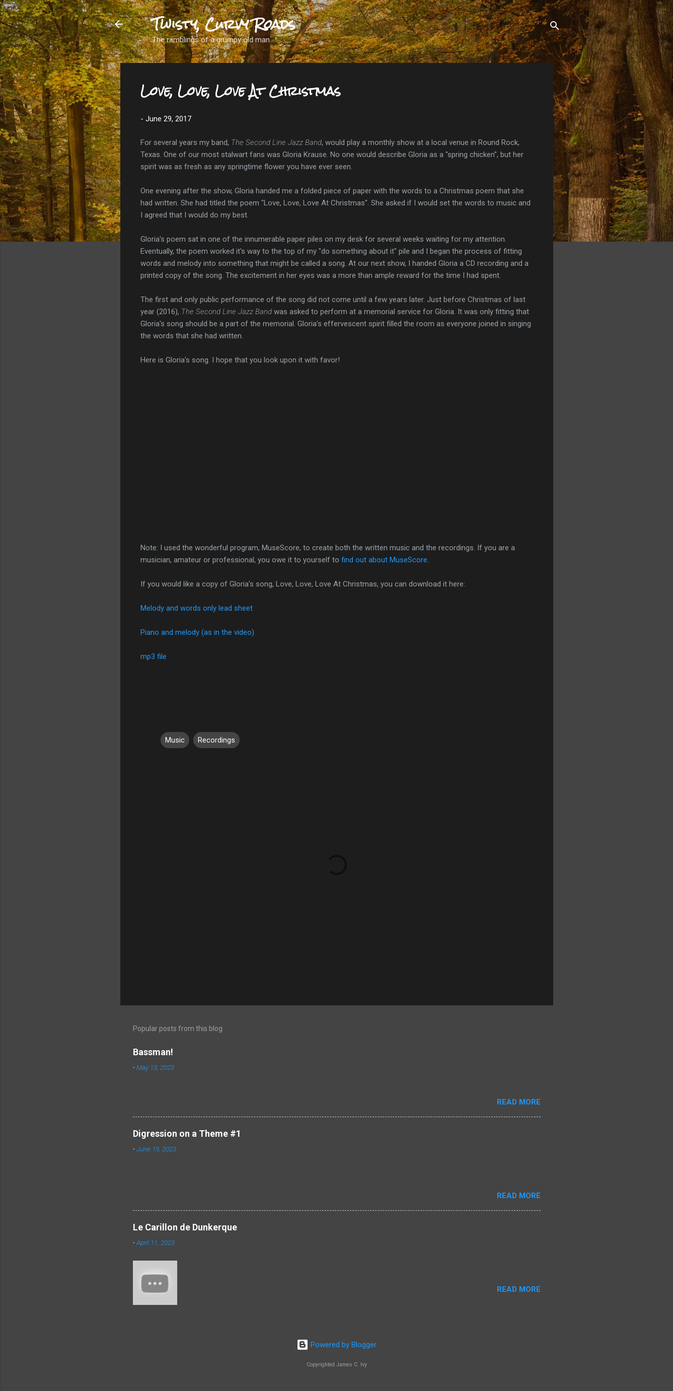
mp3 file (153, 656)
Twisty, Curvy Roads (223, 24)
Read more (519, 1102)
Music (175, 740)
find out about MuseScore (384, 559)
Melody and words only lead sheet (196, 608)
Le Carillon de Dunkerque (185, 1227)
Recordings (216, 740)
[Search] (555, 25)
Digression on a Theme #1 (187, 1133)
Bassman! (153, 1052)
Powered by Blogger (336, 1344)
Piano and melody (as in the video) (197, 632)
